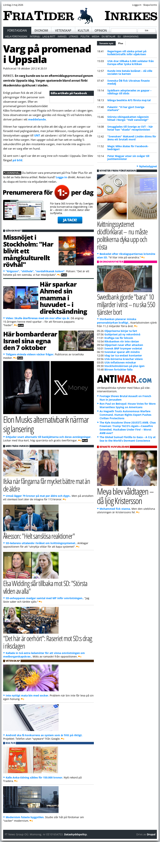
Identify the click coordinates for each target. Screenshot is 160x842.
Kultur (83, 30)
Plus (120, 43)
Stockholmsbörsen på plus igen (124, 366)
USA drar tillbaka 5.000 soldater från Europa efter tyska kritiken (130, 62)
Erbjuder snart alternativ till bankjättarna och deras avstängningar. (48, 437)
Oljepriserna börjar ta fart (120, 331)
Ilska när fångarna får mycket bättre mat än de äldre (46, 484)
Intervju (35, 36)
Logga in (61, 177)
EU (119, 36)
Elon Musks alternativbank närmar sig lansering (46, 424)
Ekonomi (41, 30)
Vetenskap (63, 30)
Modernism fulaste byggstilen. (25, 817)
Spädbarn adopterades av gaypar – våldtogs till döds (129, 92)
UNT (37, 135)
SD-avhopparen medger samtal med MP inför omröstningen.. (45, 598)
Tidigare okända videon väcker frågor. (30, 354)
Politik (85, 36)
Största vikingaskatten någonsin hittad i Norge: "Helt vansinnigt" (128, 118)
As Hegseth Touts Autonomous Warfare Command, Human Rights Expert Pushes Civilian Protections (125, 414)
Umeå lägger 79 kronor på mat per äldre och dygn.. (38, 496)
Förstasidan (17, 30)
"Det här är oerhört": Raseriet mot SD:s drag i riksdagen (47, 642)
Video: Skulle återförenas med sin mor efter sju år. (38, 318)
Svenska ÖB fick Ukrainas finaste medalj (128, 82)
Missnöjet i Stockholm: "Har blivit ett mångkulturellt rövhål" (28, 251)
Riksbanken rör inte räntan (121, 341)
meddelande (37, 119)
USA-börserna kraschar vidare (123, 359)
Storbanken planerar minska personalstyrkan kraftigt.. (116, 320)
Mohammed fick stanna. (115, 508)
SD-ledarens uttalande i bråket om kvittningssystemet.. (41, 543)
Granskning (130, 36)
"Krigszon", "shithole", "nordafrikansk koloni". (35, 271)
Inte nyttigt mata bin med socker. (27, 695)
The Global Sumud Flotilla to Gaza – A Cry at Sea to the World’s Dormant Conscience (128, 438)
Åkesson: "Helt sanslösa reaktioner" (39, 536)
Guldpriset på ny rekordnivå (122, 334)
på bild (17, 160)
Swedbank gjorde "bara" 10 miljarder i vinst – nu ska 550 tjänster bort (126, 304)
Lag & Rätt (48, 36)
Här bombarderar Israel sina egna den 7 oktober (30, 340)
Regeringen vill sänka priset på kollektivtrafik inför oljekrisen (126, 52)
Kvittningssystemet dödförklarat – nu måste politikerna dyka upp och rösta (122, 235)
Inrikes (62, 36)
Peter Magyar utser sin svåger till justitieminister (128, 157)
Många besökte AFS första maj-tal (129, 100)
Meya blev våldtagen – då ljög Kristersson (125, 496)
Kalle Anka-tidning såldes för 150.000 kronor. (34, 777)
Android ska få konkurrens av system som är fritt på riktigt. (44, 735)
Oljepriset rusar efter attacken (123, 345)
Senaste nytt (107, 43)
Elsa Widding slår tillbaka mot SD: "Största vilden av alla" (45, 587)
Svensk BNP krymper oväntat (123, 348)
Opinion (101, 30)
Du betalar (108, 36)
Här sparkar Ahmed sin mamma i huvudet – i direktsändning (63, 298)
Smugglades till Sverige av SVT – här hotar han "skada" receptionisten (130, 128)
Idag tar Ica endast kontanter (123, 355)
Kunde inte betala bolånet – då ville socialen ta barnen (129, 72)
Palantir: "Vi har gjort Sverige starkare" (125, 108)
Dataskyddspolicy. (75, 834)
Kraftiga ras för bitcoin (118, 338)
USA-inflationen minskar (120, 362)
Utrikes (73, 36)
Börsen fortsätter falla (118, 369)
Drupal (151, 834)
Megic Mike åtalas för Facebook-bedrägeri (128, 147)
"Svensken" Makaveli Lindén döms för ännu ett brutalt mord (131, 138)
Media (95, 36)
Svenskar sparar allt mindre (122, 352)
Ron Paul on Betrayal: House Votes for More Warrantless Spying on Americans (128, 405)
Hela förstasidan (16, 36)
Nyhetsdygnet (148, 166)
